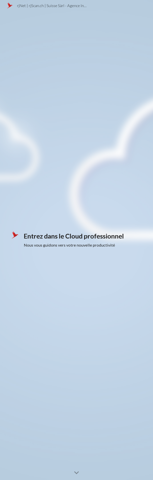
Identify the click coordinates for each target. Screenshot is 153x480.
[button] (76, 473)
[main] (82, 240)
